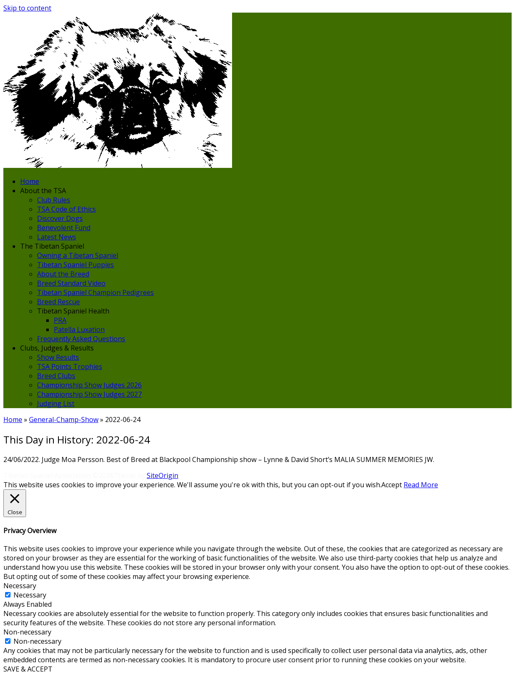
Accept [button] (391, 484)
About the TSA (43, 190)
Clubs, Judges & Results (57, 348)
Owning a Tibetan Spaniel (77, 255)
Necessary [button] (19, 585)
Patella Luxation (79, 329)
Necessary (29, 595)
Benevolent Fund (63, 227)
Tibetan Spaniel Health (73, 311)
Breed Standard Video (71, 283)
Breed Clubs (56, 375)
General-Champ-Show (63, 419)
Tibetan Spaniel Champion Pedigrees (95, 292)
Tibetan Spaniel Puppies (75, 264)
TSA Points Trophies (69, 366)
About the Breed (63, 274)
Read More (421, 484)
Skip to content (27, 8)
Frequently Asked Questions (81, 338)
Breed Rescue (58, 301)
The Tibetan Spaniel (52, 246)
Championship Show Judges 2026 (89, 385)
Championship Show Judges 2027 (89, 394)
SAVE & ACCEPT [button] (28, 669)
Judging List (55, 403)
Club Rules (53, 199)
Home (29, 181)
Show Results (58, 357)
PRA (60, 320)
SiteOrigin (162, 475)
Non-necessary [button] (27, 632)
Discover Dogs (60, 218)
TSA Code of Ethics (66, 209)
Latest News (56, 237)
